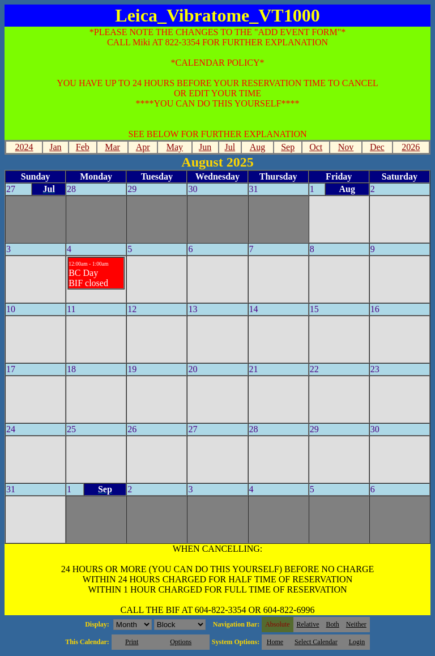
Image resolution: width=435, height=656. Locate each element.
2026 (411, 147)
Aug (258, 147)
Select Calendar (316, 642)
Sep (288, 147)
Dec (377, 147)
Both (332, 624)
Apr (143, 147)
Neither (356, 624)
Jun (205, 147)
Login (357, 642)
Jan (55, 147)
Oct (315, 147)
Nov (346, 147)
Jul (229, 147)
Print (131, 642)
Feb (82, 147)
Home (275, 642)
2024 (24, 147)
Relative (308, 624)
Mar (112, 147)
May (175, 147)
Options (180, 642)
